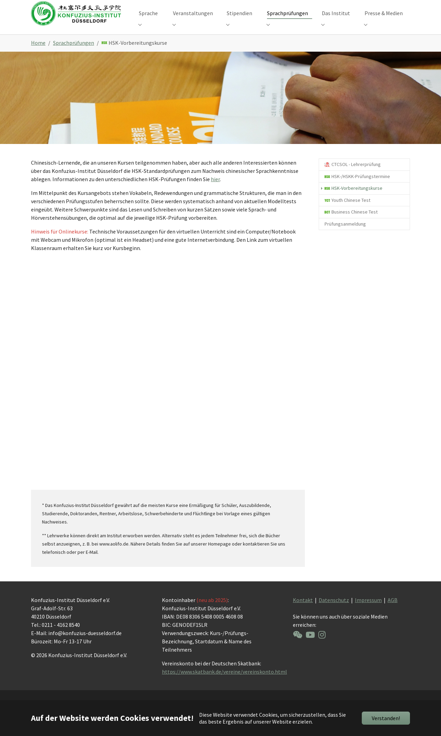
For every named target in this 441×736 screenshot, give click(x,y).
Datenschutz (334, 611)
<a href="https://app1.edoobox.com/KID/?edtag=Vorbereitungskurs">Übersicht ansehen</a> (168, 381)
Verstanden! (386, 718)
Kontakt (303, 611)
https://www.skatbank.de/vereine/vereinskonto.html (224, 683)
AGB (393, 611)
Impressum (368, 611)
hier (215, 190)
